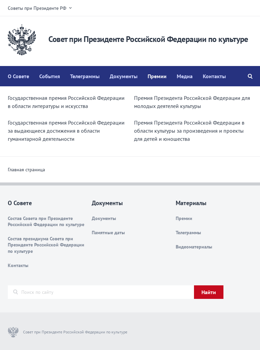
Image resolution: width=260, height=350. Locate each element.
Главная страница (26, 170)
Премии (157, 76)
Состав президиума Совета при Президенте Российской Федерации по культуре (46, 245)
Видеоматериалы (194, 247)
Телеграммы (85, 76)
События (49, 76)
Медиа (185, 76)
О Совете (18, 76)
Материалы (191, 203)
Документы (123, 76)
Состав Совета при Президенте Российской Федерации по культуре (46, 221)
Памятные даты (108, 232)
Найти (208, 292)
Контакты (214, 76)
